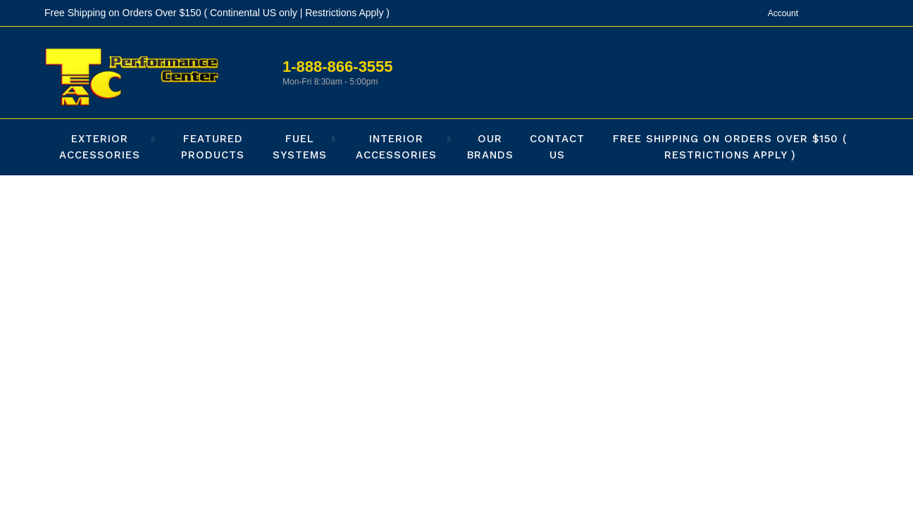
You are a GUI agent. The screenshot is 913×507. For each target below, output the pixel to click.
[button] (103, 147)
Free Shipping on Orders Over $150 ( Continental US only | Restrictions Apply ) (217, 12)
